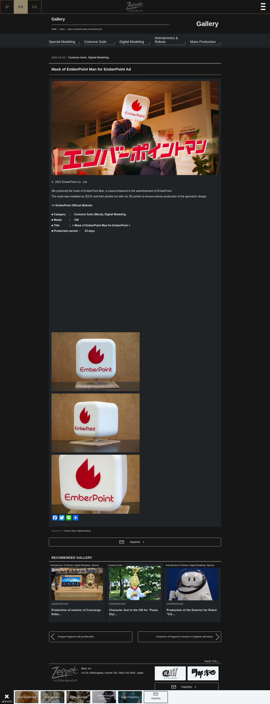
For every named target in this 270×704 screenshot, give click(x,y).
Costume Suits (52, 697)
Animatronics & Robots (61, 565)
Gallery (62, 29)
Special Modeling (27, 697)
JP (7, 7)
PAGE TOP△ (212, 661)
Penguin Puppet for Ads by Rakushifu (76, 637)
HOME (54, 29)
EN (20, 7)
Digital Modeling (78, 697)
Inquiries (155, 698)
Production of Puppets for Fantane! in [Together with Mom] (184, 637)
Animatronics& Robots (104, 697)
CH (34, 7)
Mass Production (130, 697)
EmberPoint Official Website (73, 205)
